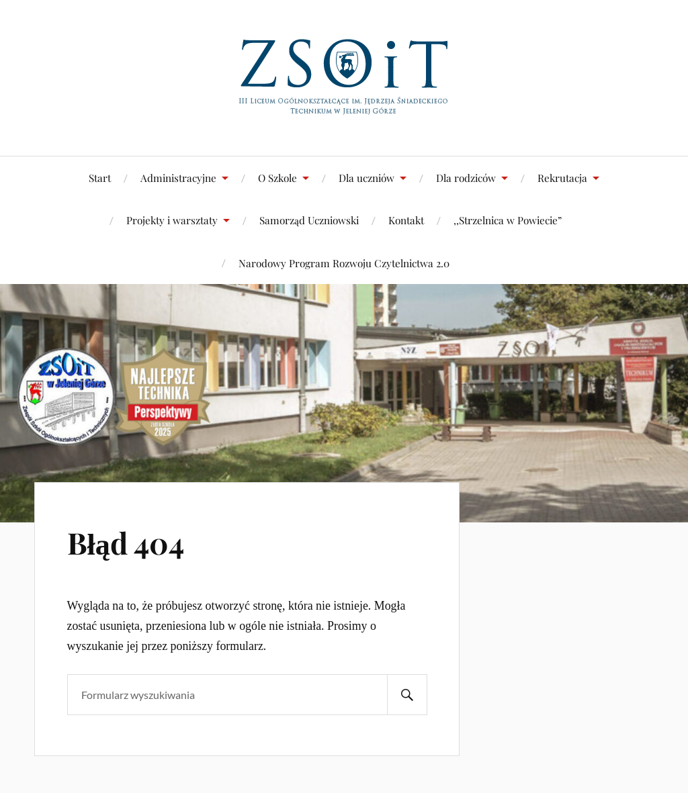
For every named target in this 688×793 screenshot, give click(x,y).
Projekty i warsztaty (172, 220)
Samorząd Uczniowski (309, 220)
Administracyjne (178, 178)
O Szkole (277, 178)
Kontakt (406, 220)
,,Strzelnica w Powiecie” (508, 220)
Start (100, 178)
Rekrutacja (562, 178)
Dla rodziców (466, 178)
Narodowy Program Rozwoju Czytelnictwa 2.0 (344, 263)
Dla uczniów (366, 178)
